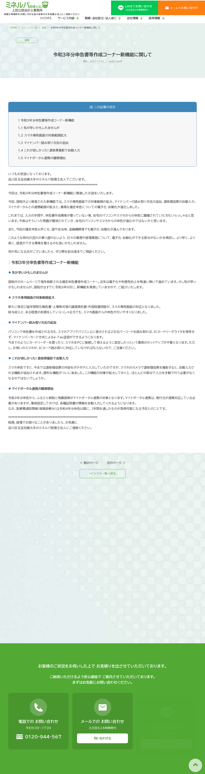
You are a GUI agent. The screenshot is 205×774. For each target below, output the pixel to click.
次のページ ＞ (116, 462)
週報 (44, 27)
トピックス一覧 (29, 27)
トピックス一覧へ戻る (102, 474)
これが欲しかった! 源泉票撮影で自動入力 (49, 150)
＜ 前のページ (89, 462)
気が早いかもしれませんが (39, 127)
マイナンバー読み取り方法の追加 (43, 142)
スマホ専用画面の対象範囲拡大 (42, 135)
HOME (46, 18)
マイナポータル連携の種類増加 (42, 158)
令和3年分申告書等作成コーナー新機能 (46, 120)
